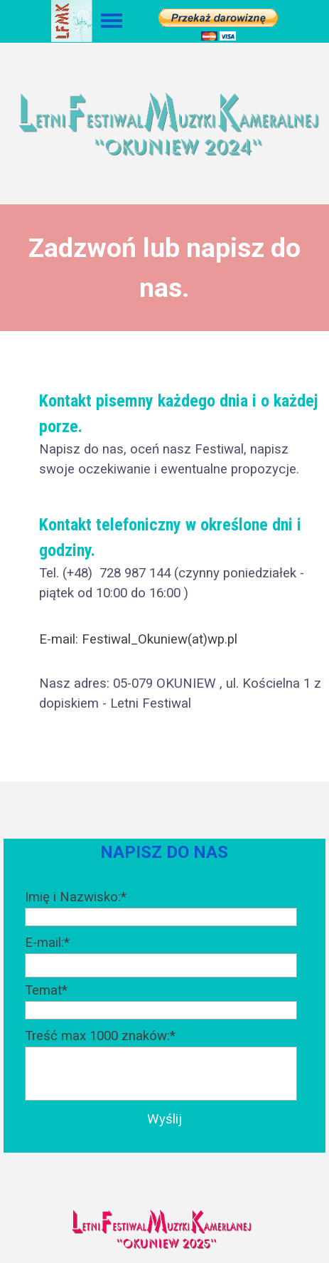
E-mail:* (47, 942)
